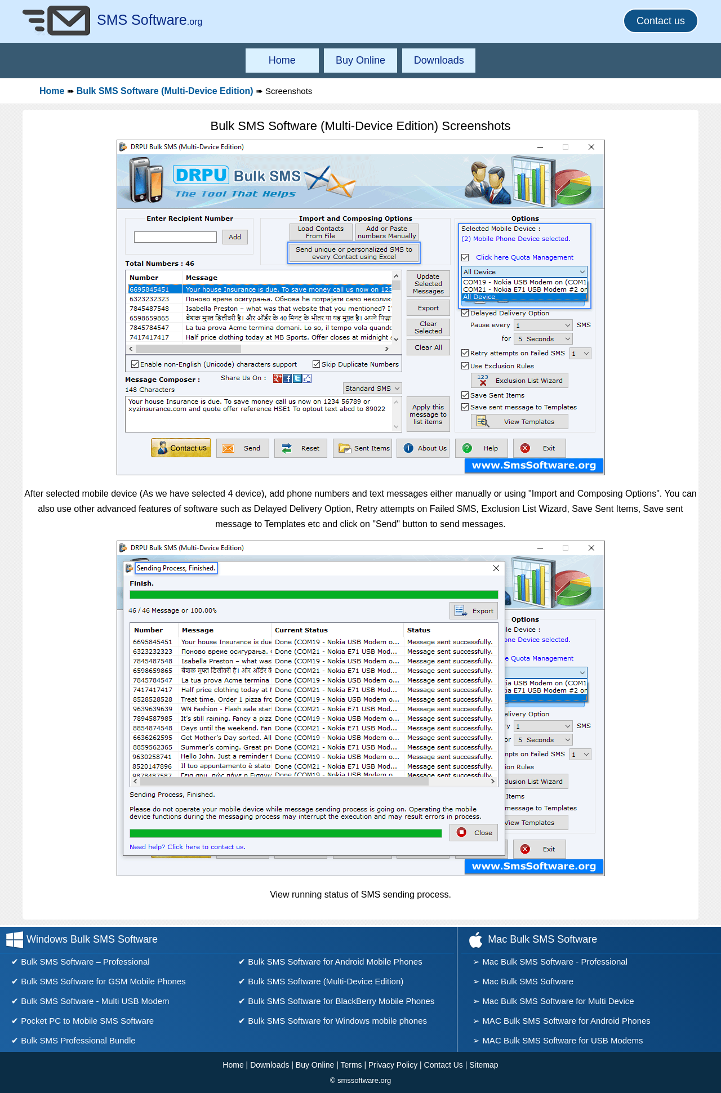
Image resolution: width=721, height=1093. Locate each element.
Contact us (661, 20)
